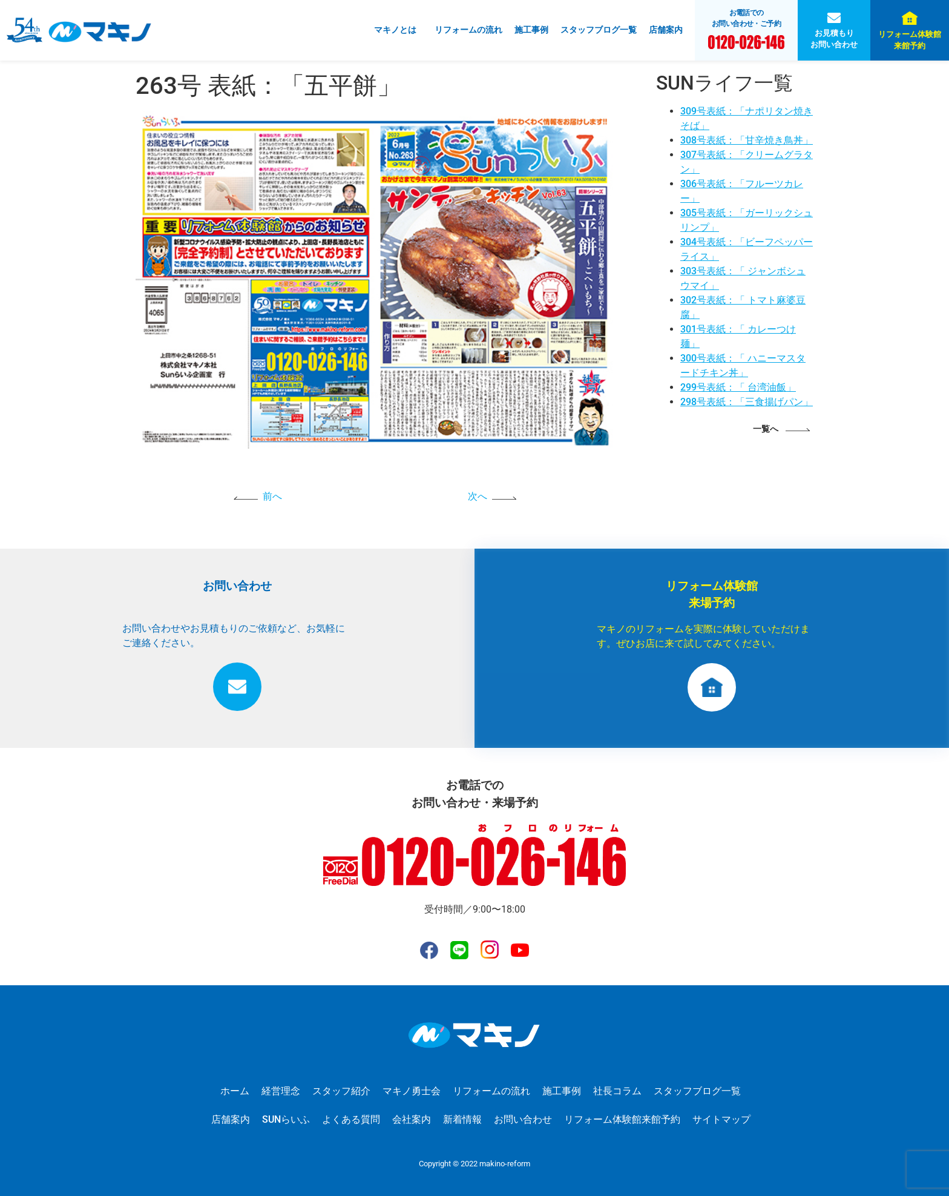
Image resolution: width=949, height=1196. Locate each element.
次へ (477, 496)
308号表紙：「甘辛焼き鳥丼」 (746, 140)
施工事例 (531, 30)
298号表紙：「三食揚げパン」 (746, 402)
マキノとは (395, 30)
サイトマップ (721, 1119)
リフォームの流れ (468, 30)
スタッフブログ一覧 (598, 30)
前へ (272, 496)
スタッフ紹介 (341, 1091)
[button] (398, 30)
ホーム (234, 1091)
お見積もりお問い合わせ (834, 38)
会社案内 (411, 1119)
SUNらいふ (286, 1119)
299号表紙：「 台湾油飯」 (738, 387)
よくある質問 (351, 1119)
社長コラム (617, 1091)
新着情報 (462, 1119)
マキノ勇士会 (412, 1091)
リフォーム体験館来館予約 (909, 40)
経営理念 (280, 1091)
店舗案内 (666, 30)
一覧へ (765, 429)
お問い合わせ (523, 1119)
